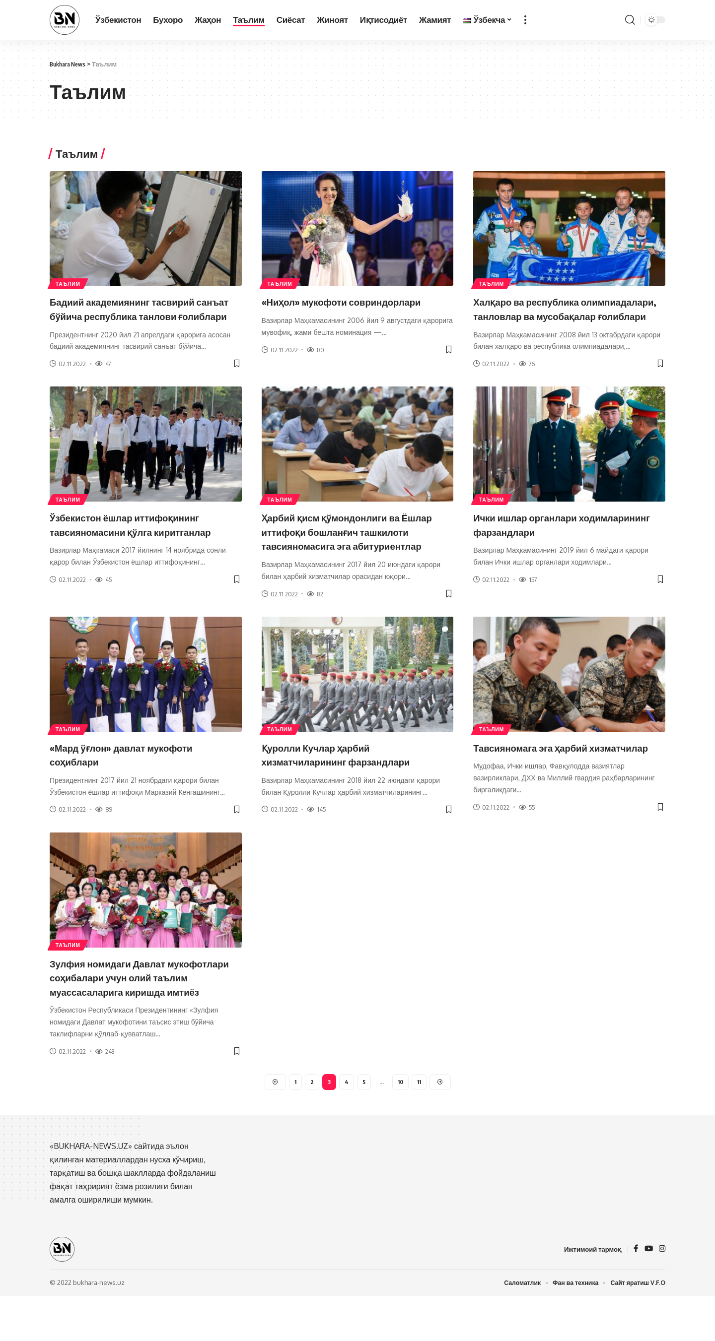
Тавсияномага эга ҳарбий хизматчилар (541, 782)
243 (104, 1093)
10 (400, 1125)
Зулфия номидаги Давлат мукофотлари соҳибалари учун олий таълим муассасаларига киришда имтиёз (134, 1012)
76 (527, 378)
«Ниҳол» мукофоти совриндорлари (356, 301)
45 (103, 608)
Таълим (71, 282)
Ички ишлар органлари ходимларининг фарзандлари (553, 538)
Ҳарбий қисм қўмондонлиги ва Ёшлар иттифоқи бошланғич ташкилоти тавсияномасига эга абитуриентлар (345, 552)
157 (528, 594)
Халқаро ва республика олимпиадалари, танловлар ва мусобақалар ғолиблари (556, 315)
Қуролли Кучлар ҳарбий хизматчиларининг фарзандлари (350, 782)
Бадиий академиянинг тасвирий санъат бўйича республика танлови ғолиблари (136, 315)
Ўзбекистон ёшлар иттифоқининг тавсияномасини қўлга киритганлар (139, 545)
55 (527, 849)
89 (104, 838)
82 (315, 622)
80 (315, 350)
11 (420, 1125)
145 (316, 838)
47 (103, 378)
